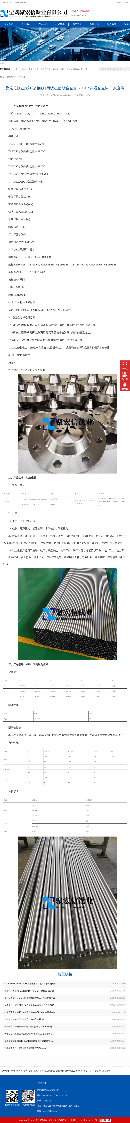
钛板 (30, 69)
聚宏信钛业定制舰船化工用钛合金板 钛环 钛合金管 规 (28, 1041)
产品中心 (42, 24)
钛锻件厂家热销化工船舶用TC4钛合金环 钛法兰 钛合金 (29, 991)
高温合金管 (50, 1071)
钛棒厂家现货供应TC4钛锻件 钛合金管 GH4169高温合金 (29, 1012)
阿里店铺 (118, 2)
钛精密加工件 (71, 1071)
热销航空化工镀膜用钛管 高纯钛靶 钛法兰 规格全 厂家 (28, 1033)
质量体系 (94, 24)
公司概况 (25, 24)
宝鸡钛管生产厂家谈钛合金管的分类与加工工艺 (25, 1048)
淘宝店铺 (126, 2)
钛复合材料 (88, 1071)
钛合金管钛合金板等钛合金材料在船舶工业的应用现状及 (29, 998)
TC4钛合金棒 (58, 69)
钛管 (36, 69)
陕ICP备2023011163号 (88, 1120)
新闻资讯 (77, 24)
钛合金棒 (60, 1071)
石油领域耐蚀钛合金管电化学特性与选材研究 (24, 1019)
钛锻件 (16, 69)
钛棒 (24, 69)
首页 (2, 77)
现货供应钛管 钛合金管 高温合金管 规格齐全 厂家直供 (28, 1026)
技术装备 (60, 24)
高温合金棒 (39, 1071)
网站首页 (8, 24)
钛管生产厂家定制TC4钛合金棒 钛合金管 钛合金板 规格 (29, 1005)
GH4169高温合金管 (75, 69)
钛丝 (80, 1071)
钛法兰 (98, 1071)
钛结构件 (106, 1071)
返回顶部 (124, 389)
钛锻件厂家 (45, 69)
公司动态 (21, 77)
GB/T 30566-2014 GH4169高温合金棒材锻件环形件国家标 (30, 983)
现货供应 (111, 24)
